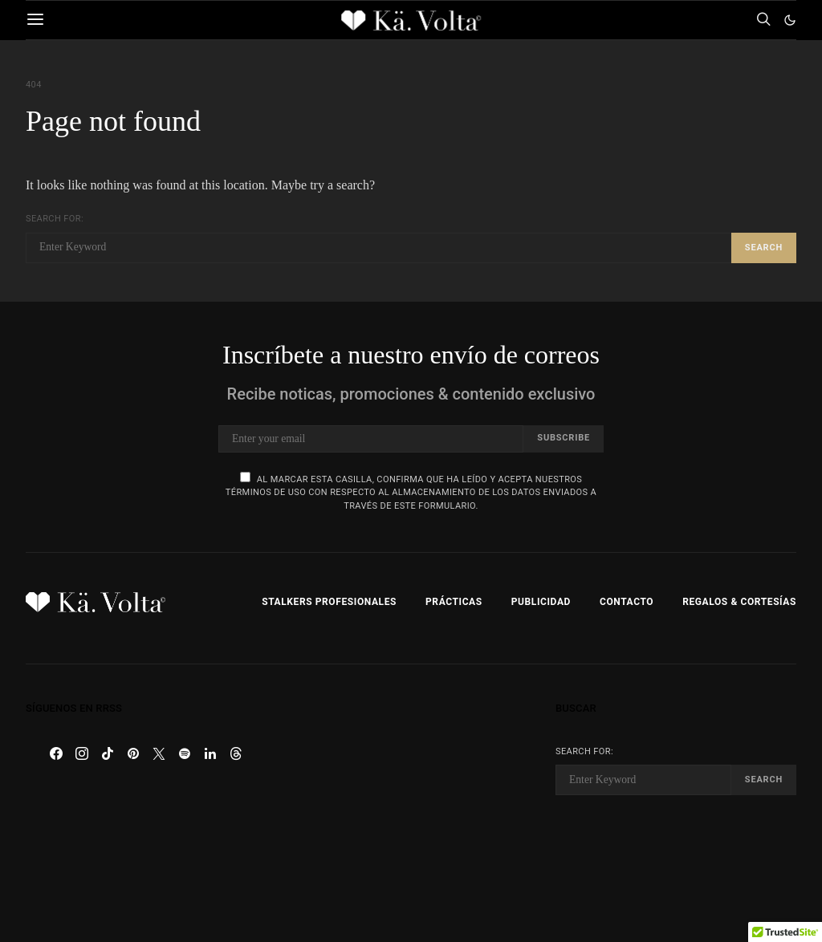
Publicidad (541, 601)
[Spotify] (184, 753)
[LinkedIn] (210, 753)
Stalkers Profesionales (329, 601)
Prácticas (453, 601)
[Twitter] (159, 753)
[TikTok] (107, 753)
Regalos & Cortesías (739, 601)
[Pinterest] (133, 753)
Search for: (54, 218)
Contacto (626, 601)
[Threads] (236, 753)
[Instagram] (82, 753)
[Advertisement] (411, 803)
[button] (789, 20)
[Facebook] (56, 753)
